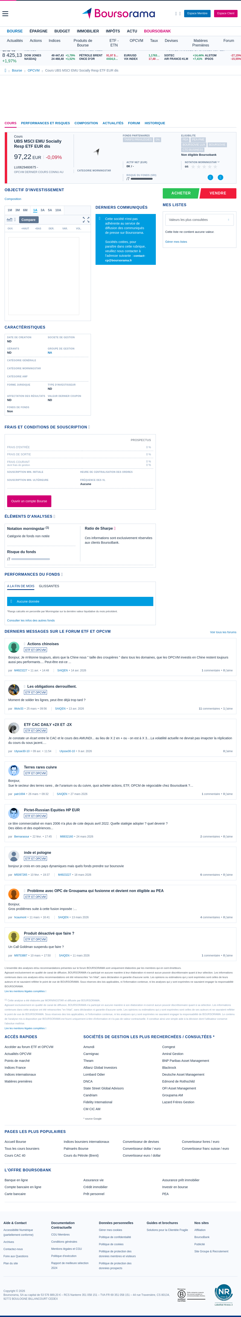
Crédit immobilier (95, 1187)
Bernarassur (21, 836)
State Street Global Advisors (103, 1088)
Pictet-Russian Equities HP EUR (52, 810)
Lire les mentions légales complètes (25, 991)
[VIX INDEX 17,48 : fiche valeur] (143, 59)
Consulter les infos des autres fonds (31, 620)
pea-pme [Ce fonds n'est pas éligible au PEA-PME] (198, 139)
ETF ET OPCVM (35, 650)
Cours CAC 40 (15, 1155)
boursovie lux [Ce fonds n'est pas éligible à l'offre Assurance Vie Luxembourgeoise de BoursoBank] (194, 144)
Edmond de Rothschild (178, 1081)
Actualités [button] (15, 41)
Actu (132, 31)
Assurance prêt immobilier (181, 1180)
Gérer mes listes (176, 241)
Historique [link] (155, 123)
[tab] (20, 587)
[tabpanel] (80, 603)
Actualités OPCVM (18, 1054)
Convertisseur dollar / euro (142, 1148)
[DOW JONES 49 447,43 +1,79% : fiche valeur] (50, 55)
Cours (11, 123)
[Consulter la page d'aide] (180, 13)
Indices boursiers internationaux (86, 1142)
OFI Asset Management (179, 1088)
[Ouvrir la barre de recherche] (176, 13)
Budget (62, 31)
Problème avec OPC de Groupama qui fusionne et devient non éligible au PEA (95, 891)
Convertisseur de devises (141, 1142)
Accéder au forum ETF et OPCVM (29, 1047)
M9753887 (20, 955)
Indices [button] (55, 41)
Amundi (88, 1047)
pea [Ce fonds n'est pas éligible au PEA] (185, 139)
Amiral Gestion (172, 1054)
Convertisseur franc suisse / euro (205, 1148)
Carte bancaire (15, 1194)
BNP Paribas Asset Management (185, 1061)
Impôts (113, 31)
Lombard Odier (94, 1074)
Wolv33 (18, 708)
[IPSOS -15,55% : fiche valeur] (222, 59)
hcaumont (20, 917)
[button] (5, 13)
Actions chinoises (43, 644)
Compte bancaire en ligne (23, 1187)
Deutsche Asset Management (183, 1074)
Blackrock (169, 1067)
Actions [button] (36, 41)
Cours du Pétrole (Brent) (81, 1155)
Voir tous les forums (223, 632)
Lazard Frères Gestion (178, 1102)
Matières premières (18, 1081)
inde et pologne (37, 853)
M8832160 (66, 836)
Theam (88, 1061)
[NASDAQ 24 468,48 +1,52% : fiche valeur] (50, 59)
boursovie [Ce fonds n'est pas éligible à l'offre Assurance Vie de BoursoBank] (217, 144)
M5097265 (20, 874)
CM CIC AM (91, 1109)
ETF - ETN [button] (114, 43)
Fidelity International (97, 1102)
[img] (215, 167)
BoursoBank (157, 31)
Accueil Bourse (15, 1142)
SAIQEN (62, 670)
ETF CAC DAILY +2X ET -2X (48, 725)
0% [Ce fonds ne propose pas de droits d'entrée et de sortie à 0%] (158, 139)
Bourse (15, 31)
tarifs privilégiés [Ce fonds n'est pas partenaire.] (138, 139)
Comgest (168, 1047)
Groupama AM (172, 1095)
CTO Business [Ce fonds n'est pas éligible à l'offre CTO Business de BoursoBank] (193, 149)
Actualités (113, 123)
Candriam (90, 1095)
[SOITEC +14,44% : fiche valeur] (182, 55)
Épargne (38, 31)
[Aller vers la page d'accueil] (121, 14)
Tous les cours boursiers (22, 1148)
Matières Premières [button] (200, 43)
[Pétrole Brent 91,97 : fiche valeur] (100, 55)
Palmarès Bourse (76, 1148)
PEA (165, 1194)
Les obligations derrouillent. (52, 686)
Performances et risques (45, 123)
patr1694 (19, 794)
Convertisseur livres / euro (200, 1142)
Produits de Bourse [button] (83, 43)
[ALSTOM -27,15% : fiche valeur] (222, 55)
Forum (229, 41)
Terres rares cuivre (40, 767)
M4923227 (20, 670)
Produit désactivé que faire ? (49, 933)
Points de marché (17, 1061)
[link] (8, 1242)
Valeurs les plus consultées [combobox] (188, 220)
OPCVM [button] (136, 41)
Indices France (15, 1067)
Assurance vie (93, 1180)
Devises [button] (171, 41)
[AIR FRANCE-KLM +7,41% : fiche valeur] (182, 59)
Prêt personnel (93, 1194)
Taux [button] (154, 41)
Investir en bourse (175, 1187)
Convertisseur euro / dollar (142, 1155)
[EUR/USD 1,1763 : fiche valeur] (143, 55)
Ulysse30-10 (22, 751)
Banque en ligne (16, 1180)
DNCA (88, 1081)
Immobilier (88, 31)
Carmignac (91, 1054)
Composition (86, 123)
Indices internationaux (20, 1074)
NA (50, 352)
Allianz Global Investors (100, 1067)
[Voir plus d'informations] (89, 427)
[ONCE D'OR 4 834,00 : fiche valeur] (100, 59)
